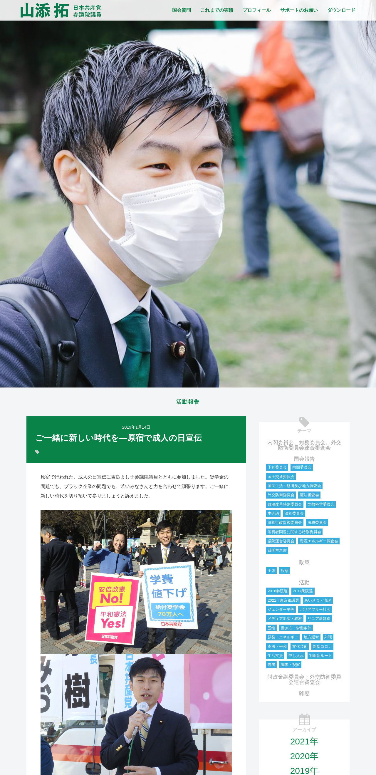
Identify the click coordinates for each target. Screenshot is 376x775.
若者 (271, 666)
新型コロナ (322, 648)
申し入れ (296, 657)
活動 (304, 584)
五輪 (271, 630)
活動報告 (188, 402)
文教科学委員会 (321, 506)
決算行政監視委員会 (285, 524)
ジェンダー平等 (281, 611)
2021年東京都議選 (283, 602)
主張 (271, 572)
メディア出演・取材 (285, 620)
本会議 (273, 515)
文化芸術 (300, 648)
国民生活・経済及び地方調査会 (294, 487)
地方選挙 (311, 639)
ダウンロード (341, 10)
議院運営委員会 (281, 543)
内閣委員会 (301, 469)
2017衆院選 (303, 593)
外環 (328, 639)
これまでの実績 (216, 10)
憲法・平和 (277, 648)
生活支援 (275, 657)
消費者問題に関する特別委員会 (294, 533)
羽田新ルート (320, 657)
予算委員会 (277, 469)
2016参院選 (278, 593)
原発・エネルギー (283, 639)
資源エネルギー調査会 (319, 543)
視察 (284, 572)
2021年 (304, 743)
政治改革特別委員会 (285, 506)
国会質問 (181, 10)
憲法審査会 (309, 496)
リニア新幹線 (319, 620)
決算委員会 (294, 515)
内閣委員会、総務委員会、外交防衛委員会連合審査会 (304, 446)
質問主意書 (277, 552)
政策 (304, 564)
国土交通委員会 (281, 478)
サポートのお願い (299, 10)
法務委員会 (317, 524)
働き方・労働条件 (296, 630)
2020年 (304, 758)
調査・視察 (290, 666)
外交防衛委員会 (281, 496)
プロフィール (257, 10)
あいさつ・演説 (317, 602)
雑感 (304, 695)
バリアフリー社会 (315, 611)
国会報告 (304, 461)
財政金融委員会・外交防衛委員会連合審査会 (304, 681)
